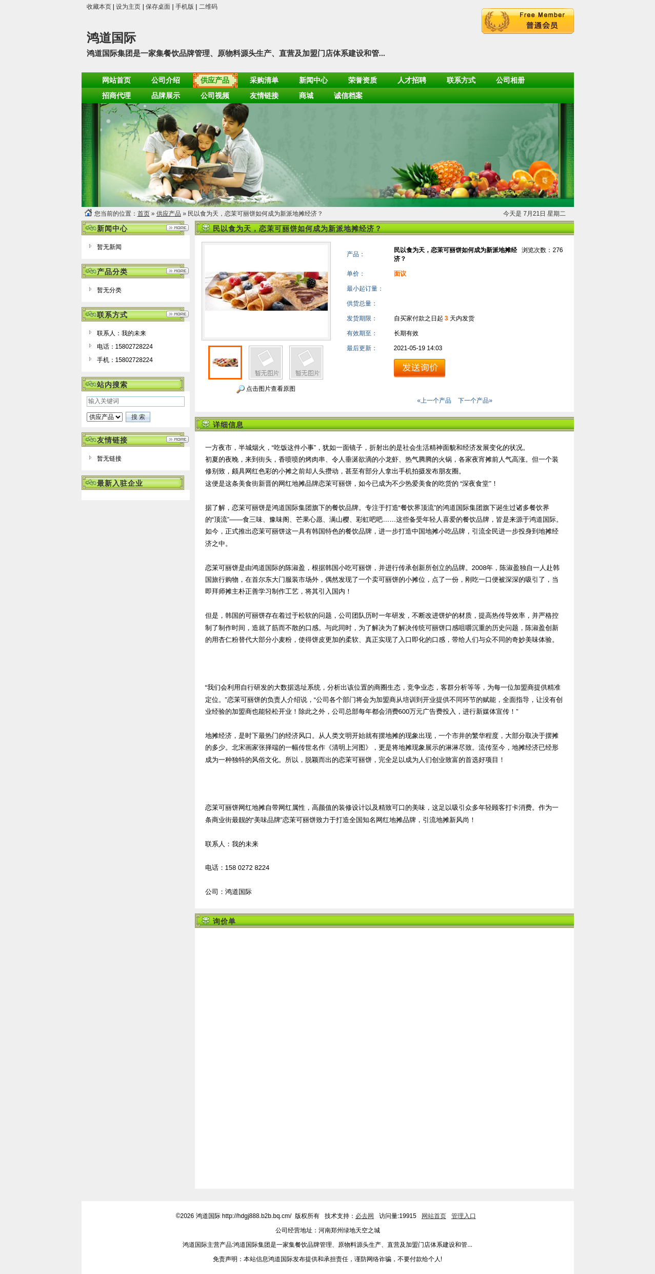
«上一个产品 (434, 400)
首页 (143, 213)
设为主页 (128, 6)
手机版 (184, 6)
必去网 (364, 1216)
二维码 (208, 6)
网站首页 (434, 1216)
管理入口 (463, 1216)
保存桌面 (158, 6)
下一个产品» (475, 400)
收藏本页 (99, 6)
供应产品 (168, 213)
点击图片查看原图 (265, 389)
